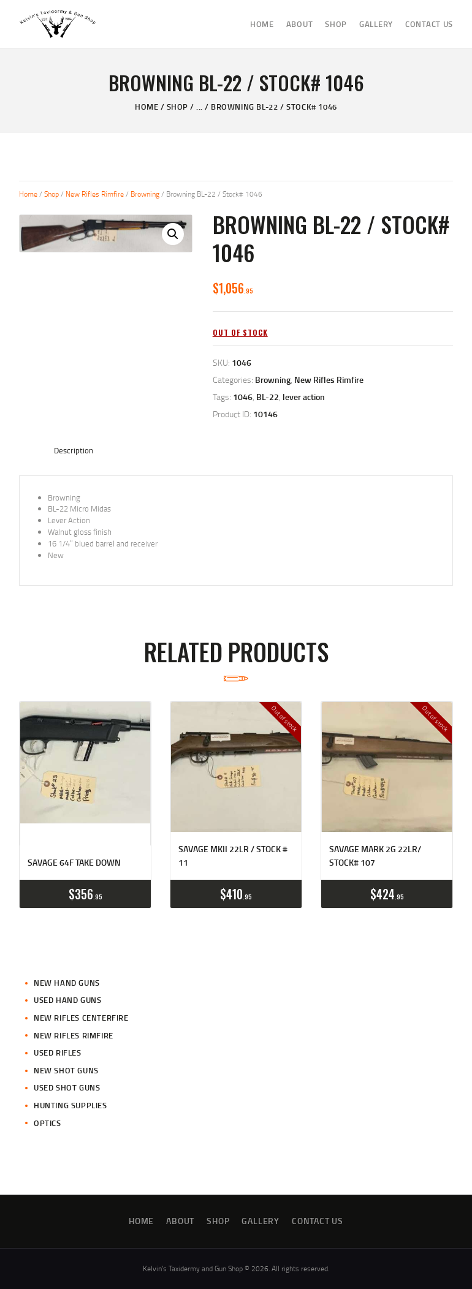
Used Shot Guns (67, 1087)
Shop (177, 106)
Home (146, 106)
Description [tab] (73, 450)
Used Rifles (58, 1052)
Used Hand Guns (67, 999)
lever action (304, 397)
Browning (145, 194)
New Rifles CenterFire (81, 1017)
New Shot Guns (66, 1070)
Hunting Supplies (70, 1105)
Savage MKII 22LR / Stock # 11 (232, 855)
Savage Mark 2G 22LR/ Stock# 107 (375, 855)
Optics (47, 1122)
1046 (243, 397)
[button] (173, 234)
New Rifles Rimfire (95, 194)
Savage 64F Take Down (74, 862)
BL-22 (267, 397)
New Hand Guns (67, 982)
